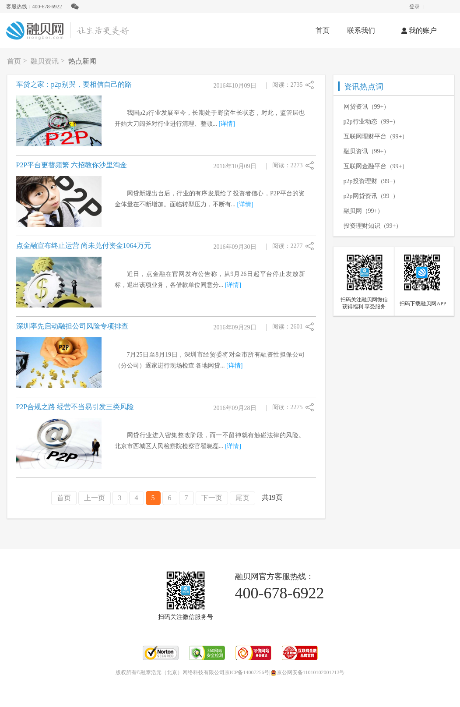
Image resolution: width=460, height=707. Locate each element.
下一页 (211, 498)
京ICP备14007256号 (247, 672)
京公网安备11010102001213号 (307, 672)
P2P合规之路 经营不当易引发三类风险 (75, 406)
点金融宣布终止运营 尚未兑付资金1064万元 (83, 245)
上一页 (94, 498)
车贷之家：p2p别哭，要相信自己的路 (74, 84)
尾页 (242, 498)
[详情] (227, 123)
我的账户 (419, 30)
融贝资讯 (45, 61)
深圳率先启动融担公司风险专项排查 (72, 326)
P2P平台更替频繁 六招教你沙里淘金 (71, 165)
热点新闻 (82, 61)
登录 (414, 7)
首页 (323, 30)
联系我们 (361, 30)
